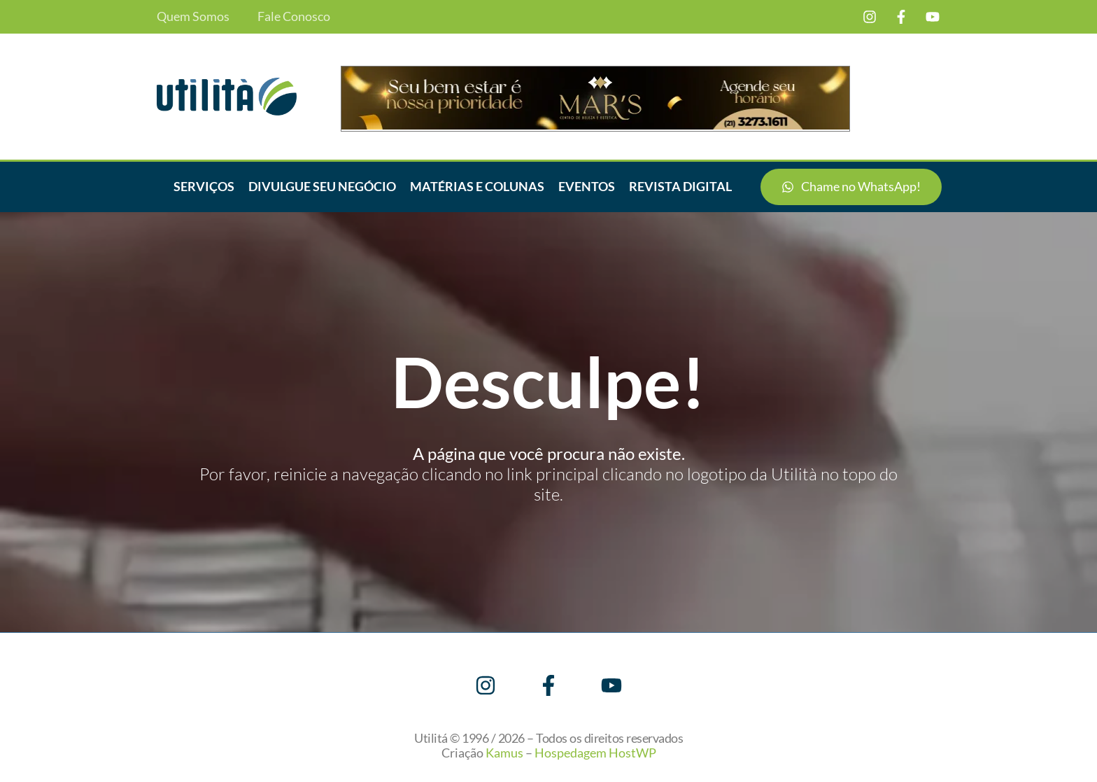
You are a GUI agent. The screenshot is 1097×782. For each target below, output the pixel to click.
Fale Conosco (293, 16)
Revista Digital (680, 186)
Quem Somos (193, 16)
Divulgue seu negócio (322, 186)
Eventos (586, 186)
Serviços (204, 186)
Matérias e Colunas (477, 186)
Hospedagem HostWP (595, 752)
